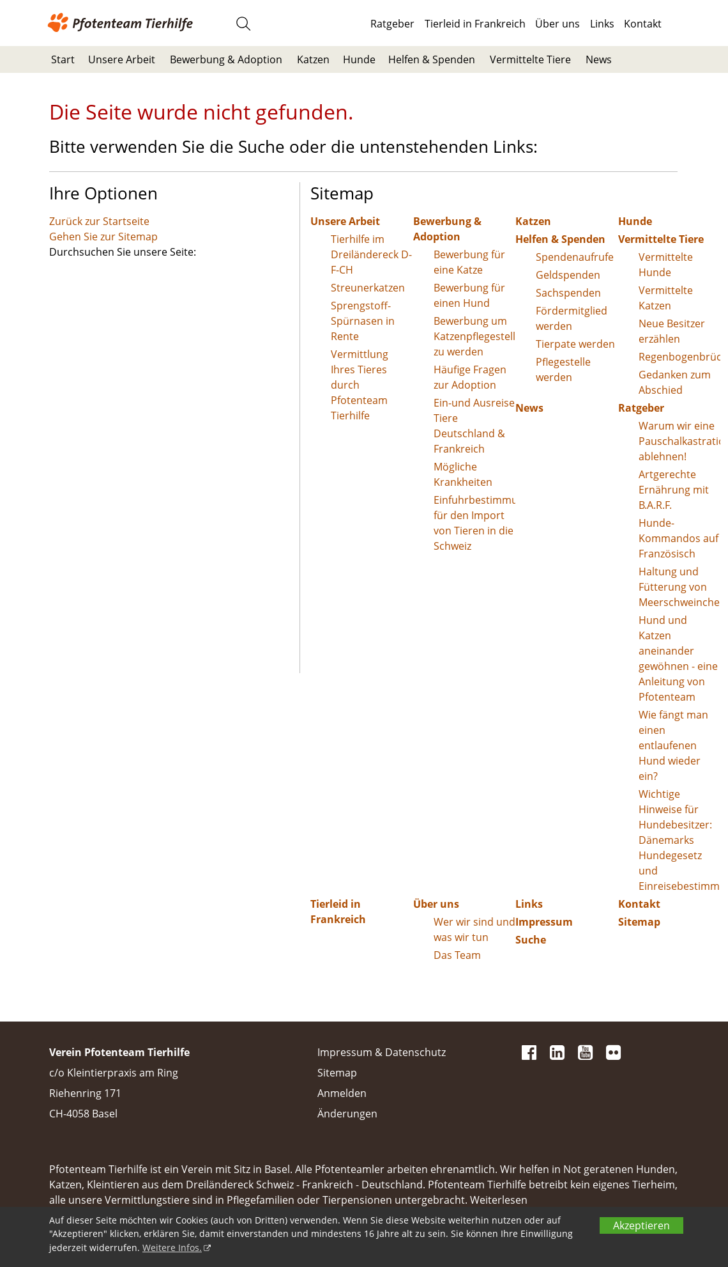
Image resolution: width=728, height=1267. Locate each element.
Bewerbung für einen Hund (469, 295)
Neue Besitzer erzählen (672, 331)
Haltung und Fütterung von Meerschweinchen (680, 586)
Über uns (557, 24)
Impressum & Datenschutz (381, 1052)
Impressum (544, 922)
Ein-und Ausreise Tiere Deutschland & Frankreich (474, 426)
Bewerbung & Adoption (226, 59)
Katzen (313, 59)
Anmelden (342, 1093)
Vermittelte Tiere (530, 59)
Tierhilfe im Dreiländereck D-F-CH (371, 254)
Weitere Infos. (172, 1247)
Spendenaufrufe (575, 257)
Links (602, 24)
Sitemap (639, 922)
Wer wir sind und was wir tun (474, 929)
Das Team (457, 955)
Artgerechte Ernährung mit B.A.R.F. (674, 489)
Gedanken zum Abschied (675, 382)
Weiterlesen (498, 1200)
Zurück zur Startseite (99, 221)
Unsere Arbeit (121, 59)
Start (63, 59)
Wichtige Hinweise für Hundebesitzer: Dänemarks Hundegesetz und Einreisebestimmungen (680, 840)
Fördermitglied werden (571, 318)
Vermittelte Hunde (666, 264)
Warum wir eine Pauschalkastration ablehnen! (680, 441)
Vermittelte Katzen (666, 298)
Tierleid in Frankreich (475, 24)
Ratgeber (392, 24)
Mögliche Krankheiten (463, 474)
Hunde (359, 59)
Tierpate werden (575, 344)
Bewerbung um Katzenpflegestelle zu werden (475, 336)
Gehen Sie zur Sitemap (103, 236)
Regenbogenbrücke (680, 357)
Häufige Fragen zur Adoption (470, 377)
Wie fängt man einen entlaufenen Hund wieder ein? (673, 745)
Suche (530, 940)
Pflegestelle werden (563, 369)
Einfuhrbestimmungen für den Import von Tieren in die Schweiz (475, 523)
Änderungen (347, 1114)
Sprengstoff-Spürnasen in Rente (363, 321)
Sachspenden (568, 293)
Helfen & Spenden (431, 59)
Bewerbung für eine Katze (469, 262)
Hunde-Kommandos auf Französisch (678, 538)
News (599, 59)
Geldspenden (568, 275)
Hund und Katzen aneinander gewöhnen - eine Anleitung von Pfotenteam (678, 658)
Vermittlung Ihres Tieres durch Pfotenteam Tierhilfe (359, 385)
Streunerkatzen (368, 288)
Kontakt (643, 24)
